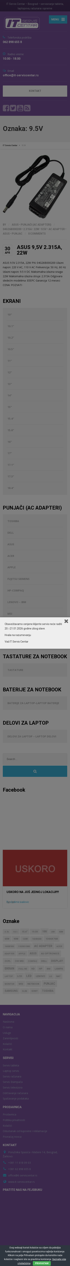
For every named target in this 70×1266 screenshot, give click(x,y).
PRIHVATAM (42, 1263)
